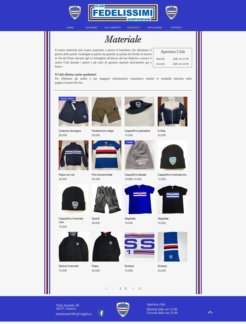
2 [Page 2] (125, 288)
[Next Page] (133, 288)
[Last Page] (139, 288)
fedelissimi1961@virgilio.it (74, 314)
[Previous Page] (113, 288)
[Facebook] (101, 313)
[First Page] (107, 288)
